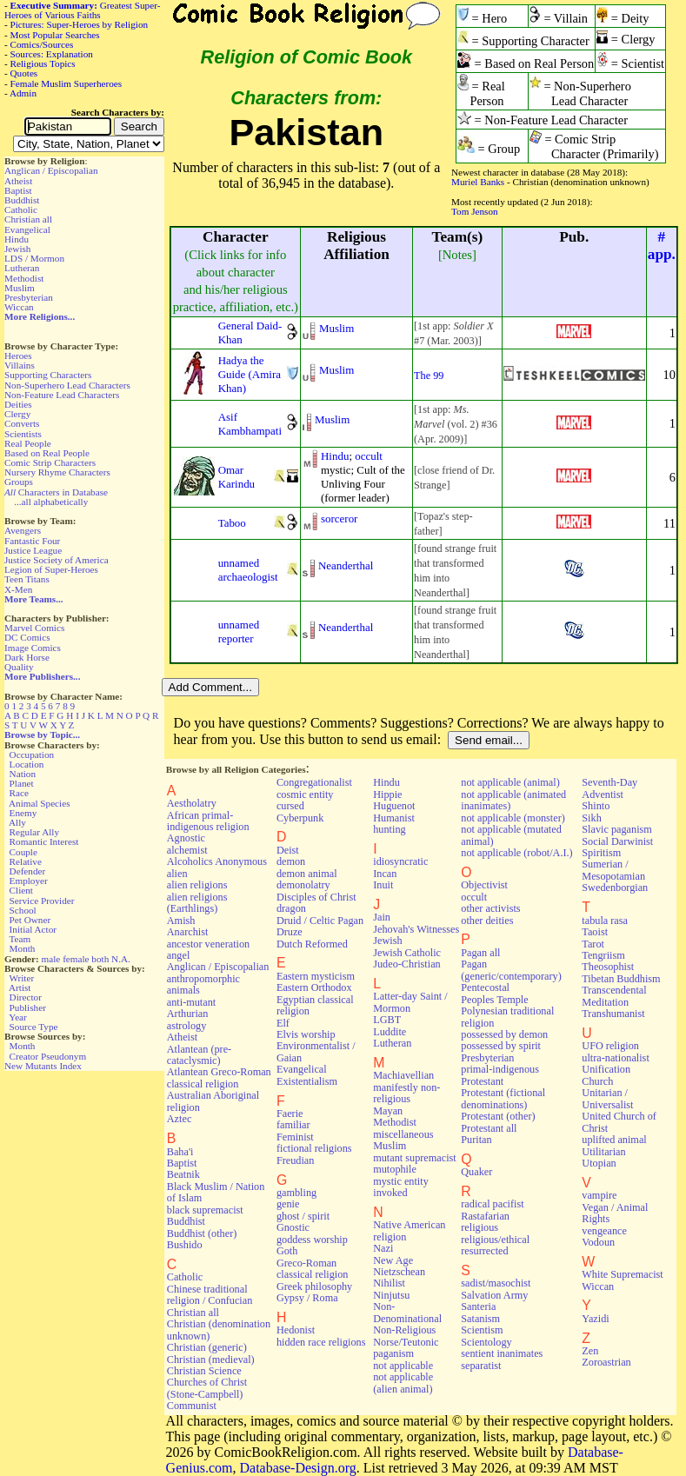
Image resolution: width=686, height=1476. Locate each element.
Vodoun (598, 1242)
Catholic (20, 209)
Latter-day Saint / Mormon (410, 1002)
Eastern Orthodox (314, 987)
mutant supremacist (414, 1158)
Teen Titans (27, 579)
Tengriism (603, 955)
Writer (21, 978)
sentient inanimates (502, 1353)
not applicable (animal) (510, 782)
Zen (590, 1351)
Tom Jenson (474, 211)
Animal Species (39, 803)
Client (21, 890)
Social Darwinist (617, 841)
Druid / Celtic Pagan (319, 920)
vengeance (604, 1231)
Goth (286, 1251)
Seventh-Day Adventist (609, 788)
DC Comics (27, 637)
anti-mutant (191, 1002)
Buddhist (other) (202, 1233)
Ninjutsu (391, 1295)
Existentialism (306, 1081)
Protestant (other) (498, 1116)
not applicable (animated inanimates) (513, 800)
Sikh (591, 818)
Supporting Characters (47, 374)
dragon (291, 908)
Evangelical (27, 229)
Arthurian (188, 1013)
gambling (296, 1193)
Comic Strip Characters (50, 462)
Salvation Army (494, 1295)
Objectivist (484, 885)
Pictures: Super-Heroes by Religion (79, 24)
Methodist (23, 278)
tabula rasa (605, 920)
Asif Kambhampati (250, 423)
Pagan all (480, 953)
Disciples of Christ (316, 897)
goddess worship (312, 1239)
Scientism (482, 1330)
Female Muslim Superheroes (66, 83)
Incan (384, 874)
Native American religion (409, 1230)
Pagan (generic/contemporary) (511, 969)
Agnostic (186, 838)
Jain (381, 917)
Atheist (18, 181)
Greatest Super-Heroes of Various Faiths (82, 10)
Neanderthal (345, 565)
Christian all (28, 219)
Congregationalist (314, 782)
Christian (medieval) (211, 1359)
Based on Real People (47, 453)
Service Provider (42, 900)
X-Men (18, 589)
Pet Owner (30, 919)
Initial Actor (33, 929)
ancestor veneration (208, 944)
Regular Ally (34, 832)
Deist (287, 850)
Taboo (232, 522)
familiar (293, 1125)
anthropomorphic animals (203, 984)
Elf (283, 1023)
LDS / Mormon (34, 258)
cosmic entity (305, 794)
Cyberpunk (299, 818)
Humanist (394, 818)
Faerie (289, 1113)
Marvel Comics (34, 627)
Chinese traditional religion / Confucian (210, 1294)
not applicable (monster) (513, 818)
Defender (28, 871)
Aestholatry (191, 803)
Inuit (383, 885)
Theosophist (608, 967)
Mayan (388, 1111)
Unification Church (606, 1075)
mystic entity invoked (401, 1187)
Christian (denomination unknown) (218, 1329)
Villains (19, 365)
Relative (26, 861)
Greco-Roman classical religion (312, 1268)
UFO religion (610, 1046)
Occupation (32, 754)
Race (19, 793)
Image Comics (32, 647)
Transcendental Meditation (614, 995)
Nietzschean (399, 1272)
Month (23, 948)
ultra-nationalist (615, 1058)
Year (18, 1017)
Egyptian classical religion (315, 1005)
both (100, 959)
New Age (393, 1260)
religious (479, 1227)
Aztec (179, 1119)
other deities (487, 920)
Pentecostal (485, 987)
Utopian (599, 1163)
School (23, 910)
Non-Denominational (407, 1312)
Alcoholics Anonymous (217, 861)
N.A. (120, 959)
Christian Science (204, 1371)
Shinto (595, 806)
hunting (389, 829)
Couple (23, 852)
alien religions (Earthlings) (197, 902)
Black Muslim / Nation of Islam (215, 1192)
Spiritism (601, 853)
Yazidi (595, 1319)
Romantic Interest (44, 841)
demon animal (306, 874)
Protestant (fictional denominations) (503, 1098)
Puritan (476, 1140)
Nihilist (389, 1283)
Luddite (389, 1032)
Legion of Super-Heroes (51, 569)
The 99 (428, 375)
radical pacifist (492, 1204)
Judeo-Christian (406, 964)
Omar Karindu (236, 476)
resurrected (484, 1251)
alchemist (187, 850)
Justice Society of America (56, 560)
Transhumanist (613, 1013)
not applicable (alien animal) (403, 1382)
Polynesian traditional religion (507, 1016)
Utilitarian (603, 1152)
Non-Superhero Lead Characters (67, 385)
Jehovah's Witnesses (416, 929)
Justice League (33, 550)
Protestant (482, 1081)
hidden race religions (321, 1342)
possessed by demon (504, 1034)
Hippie (387, 794)
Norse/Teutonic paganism (405, 1348)
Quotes (24, 73)
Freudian (295, 1160)
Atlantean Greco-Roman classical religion (219, 1077)
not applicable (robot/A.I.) (516, 853)
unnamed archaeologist (248, 569)
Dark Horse (27, 657)
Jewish (17, 248)
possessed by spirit (501, 1046)
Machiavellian (403, 1075)
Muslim (19, 288)
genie (288, 1204)
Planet (22, 783)
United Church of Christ (619, 1122)
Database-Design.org (297, 1467)
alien (177, 874)
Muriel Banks (477, 181)
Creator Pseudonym (48, 1056)
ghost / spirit (303, 1216)
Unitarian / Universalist (607, 1098)
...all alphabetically (51, 501)
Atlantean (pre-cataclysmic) (199, 1055)
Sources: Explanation (51, 54)
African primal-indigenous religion (208, 821)
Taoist (595, 932)
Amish (181, 920)
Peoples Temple (494, 1000)
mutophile (394, 1169)
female (76, 959)
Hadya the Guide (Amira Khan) (249, 374)
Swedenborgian (615, 887)
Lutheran (21, 268)
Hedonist (295, 1330)
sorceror (339, 518)
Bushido (185, 1245)
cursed (290, 806)
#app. (662, 246)
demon (290, 861)
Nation (23, 773)
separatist (481, 1366)
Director (26, 997)
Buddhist (21, 200)
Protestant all (488, 1128)
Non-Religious (404, 1330)
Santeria (478, 1306)
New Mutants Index (43, 1065)
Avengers (22, 530)
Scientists (23, 434)
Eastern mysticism (315, 976)
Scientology (486, 1342)
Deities (18, 404)
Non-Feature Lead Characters (61, 394)
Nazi (383, 1248)
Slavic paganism (617, 829)
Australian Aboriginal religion (213, 1101)
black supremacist (205, 1210)
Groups (18, 481)
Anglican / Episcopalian (51, 170)
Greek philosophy (314, 1286)
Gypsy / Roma (307, 1298)
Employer (29, 880)
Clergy (17, 414)
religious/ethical (495, 1239)
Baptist (18, 190)
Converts (21, 423)
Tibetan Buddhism (621, 979)
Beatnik (183, 1174)
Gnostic (293, 1227)
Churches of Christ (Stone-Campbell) (207, 1388)
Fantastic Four (32, 540)
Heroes (18, 355)
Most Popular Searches (55, 35)
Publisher (28, 1007)
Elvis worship (306, 1034)
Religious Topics (43, 63)
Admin (23, 93)
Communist (191, 1406)
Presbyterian (28, 297)
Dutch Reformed (312, 944)
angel (178, 955)
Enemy (23, 813)
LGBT (387, 1020)
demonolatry (303, 885)
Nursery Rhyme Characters (57, 472)
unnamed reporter (238, 631)
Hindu (16, 239)
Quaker (476, 1172)
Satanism (480, 1319)
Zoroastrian (606, 1362)
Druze (289, 932)
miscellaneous (403, 1134)
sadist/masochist (495, 1283)
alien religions (197, 885)
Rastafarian (485, 1216)
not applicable (403, 1366)
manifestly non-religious (406, 1093)
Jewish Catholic (407, 953)
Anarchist (188, 932)
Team (19, 939)
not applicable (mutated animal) (511, 835)
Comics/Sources (42, 44)
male (51, 959)
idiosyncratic (400, 861)
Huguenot (394, 806)
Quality (19, 667)
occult (369, 455)
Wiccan (19, 307)
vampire (599, 1195)
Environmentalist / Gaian (316, 1051)
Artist (19, 987)
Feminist (295, 1137)
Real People (27, 443)
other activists (490, 908)
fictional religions (314, 1148)
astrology (187, 1026)
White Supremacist (622, 1274)
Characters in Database (56, 492)
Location (27, 764)
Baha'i (180, 1152)
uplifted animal (614, 1140)
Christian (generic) (207, 1347)
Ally (17, 822)
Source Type (34, 1026)
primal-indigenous (500, 1069)
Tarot (593, 944)
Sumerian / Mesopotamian (613, 869)
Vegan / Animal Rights (615, 1213)
